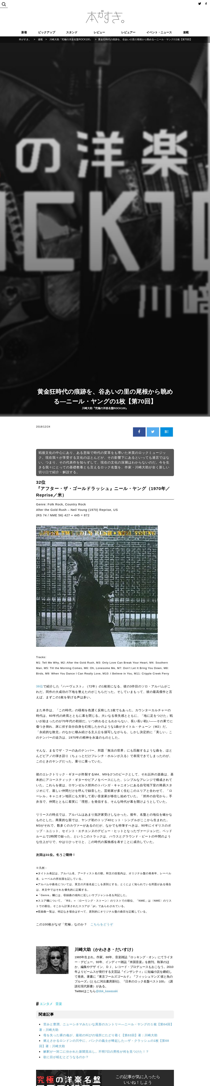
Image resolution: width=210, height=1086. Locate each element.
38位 (39, 686)
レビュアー (128, 32)
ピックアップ (46, 32)
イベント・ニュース (159, 32)
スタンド (71, 32)
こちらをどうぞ (101, 924)
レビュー (99, 32)
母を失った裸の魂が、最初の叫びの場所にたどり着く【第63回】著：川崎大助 (100, 1035)
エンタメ (46, 1004)
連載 (186, 32)
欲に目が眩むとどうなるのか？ (66, 1057)
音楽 (59, 1004)
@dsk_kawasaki (107, 991)
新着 (24, 32)
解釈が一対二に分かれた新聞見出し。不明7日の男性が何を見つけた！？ (96, 1051)
